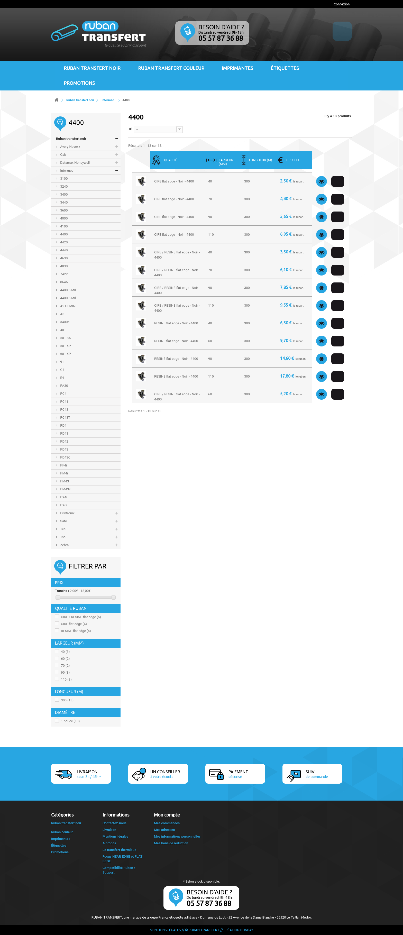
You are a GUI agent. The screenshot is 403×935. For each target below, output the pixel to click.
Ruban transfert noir (92, 68)
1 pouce (70, 721)
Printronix (67, 513)
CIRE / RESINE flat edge (81, 617)
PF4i (63, 465)
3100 (63, 178)
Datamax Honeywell (74, 162)
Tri (130, 129)
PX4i (63, 497)
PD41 (63, 433)
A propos (109, 843)
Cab (62, 155)
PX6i (63, 505)
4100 (63, 226)
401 (62, 330)
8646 (63, 282)
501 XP (65, 346)
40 (65, 652)
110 (66, 679)
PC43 (63, 409)
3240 (63, 186)
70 (65, 665)
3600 (63, 210)
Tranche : (62, 591)
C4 (61, 370)
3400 (63, 194)
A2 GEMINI (67, 306)
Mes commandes (167, 823)
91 (61, 362)
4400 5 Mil (67, 290)
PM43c (65, 489)
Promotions (79, 83)
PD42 (63, 441)
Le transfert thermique (119, 850)
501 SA (65, 338)
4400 (63, 234)
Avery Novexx (69, 147)
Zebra (64, 545)
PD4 (62, 425)
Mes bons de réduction (171, 843)
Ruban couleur (62, 832)
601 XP (65, 354)
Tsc (62, 537)
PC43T (64, 417)
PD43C (64, 457)
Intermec (66, 170)
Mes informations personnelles (177, 836)
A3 (61, 314)
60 (65, 659)
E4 (61, 378)
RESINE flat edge (76, 631)
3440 (63, 202)
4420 (63, 242)
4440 (63, 250)
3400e (64, 322)
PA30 (63, 386)
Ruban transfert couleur (171, 68)
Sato (63, 521)
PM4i (63, 473)
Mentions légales (115, 836)
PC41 (63, 402)
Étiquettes (285, 68)
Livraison (109, 830)
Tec (62, 529)
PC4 (62, 394)
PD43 (63, 449)
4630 (63, 258)
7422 (63, 274)
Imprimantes (237, 68)
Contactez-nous (114, 823)
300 (67, 700)
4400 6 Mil (67, 298)
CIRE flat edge (74, 624)
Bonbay (246, 930)
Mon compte (167, 814)
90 (65, 672)
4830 (63, 266)
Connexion (342, 4)
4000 (63, 218)
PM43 (64, 481)
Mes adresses (164, 830)
